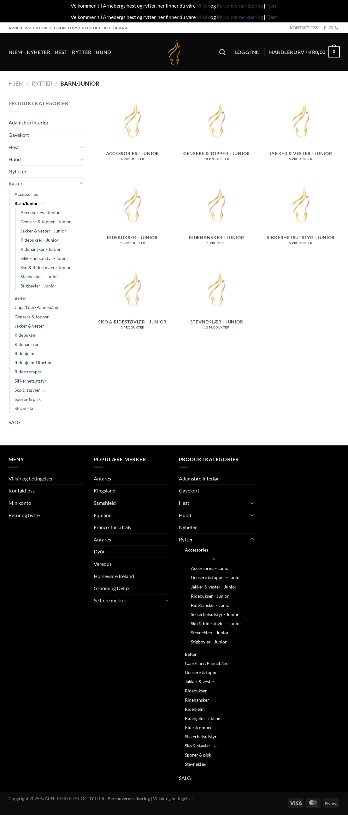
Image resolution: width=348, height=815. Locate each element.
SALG (15, 422)
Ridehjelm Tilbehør (33, 362)
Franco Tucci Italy (113, 527)
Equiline (102, 515)
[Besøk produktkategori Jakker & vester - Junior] (301, 138)
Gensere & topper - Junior (46, 221)
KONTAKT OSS (304, 27)
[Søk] (222, 52)
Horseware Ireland (114, 576)
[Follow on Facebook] (325, 28)
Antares (102, 478)
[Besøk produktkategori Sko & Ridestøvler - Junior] (132, 307)
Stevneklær (25, 408)
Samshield (105, 503)
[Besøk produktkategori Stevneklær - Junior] (217, 307)
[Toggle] (81, 147)
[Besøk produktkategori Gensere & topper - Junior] (217, 138)
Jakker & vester (29, 326)
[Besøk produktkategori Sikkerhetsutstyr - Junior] (301, 223)
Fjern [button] (272, 6)
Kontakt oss (22, 490)
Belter (21, 298)
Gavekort (19, 135)
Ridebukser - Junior (40, 240)
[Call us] (337, 28)
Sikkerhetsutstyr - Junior (44, 258)
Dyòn (100, 551)
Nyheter (38, 52)
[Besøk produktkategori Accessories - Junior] (132, 138)
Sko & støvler (27, 390)
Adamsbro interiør (29, 122)
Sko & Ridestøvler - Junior (46, 267)
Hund (103, 52)
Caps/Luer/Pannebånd (36, 307)
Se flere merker (110, 600)
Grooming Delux (112, 588)
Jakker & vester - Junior (43, 230)
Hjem (15, 52)
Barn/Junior (26, 203)
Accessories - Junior (40, 212)
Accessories (26, 194)
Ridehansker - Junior (41, 249)
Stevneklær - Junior (39, 276)
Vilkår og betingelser (31, 478)
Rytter (81, 52)
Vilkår (203, 6)
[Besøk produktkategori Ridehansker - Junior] (217, 223)
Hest (61, 52)
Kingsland (104, 490)
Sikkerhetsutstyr (30, 380)
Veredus (103, 564)
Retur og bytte (24, 515)
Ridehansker (27, 344)
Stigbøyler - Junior (38, 285)
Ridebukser (26, 335)
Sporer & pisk (28, 399)
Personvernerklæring (240, 6)
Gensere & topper (32, 316)
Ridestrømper (28, 371)
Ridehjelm (24, 353)
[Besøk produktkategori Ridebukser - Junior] (132, 223)
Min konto (20, 503)
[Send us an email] (331, 28)
